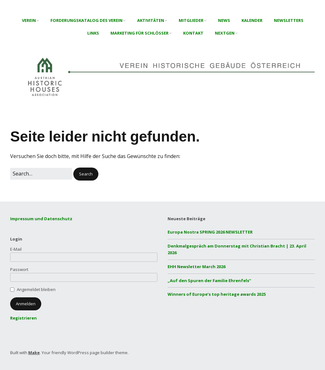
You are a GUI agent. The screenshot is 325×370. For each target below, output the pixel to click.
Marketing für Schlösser (139, 33)
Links (93, 33)
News (224, 20)
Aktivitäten (150, 20)
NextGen (225, 33)
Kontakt (193, 33)
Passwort (19, 269)
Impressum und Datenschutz (41, 218)
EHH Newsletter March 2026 (196, 266)
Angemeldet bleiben (36, 289)
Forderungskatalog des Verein (86, 20)
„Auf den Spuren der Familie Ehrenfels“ (209, 280)
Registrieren (23, 318)
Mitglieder (191, 20)
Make (34, 352)
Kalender (252, 20)
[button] (85, 174)
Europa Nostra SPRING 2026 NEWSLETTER (210, 232)
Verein (29, 20)
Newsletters (288, 20)
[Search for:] (41, 174)
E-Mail (16, 249)
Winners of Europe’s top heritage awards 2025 (217, 294)
